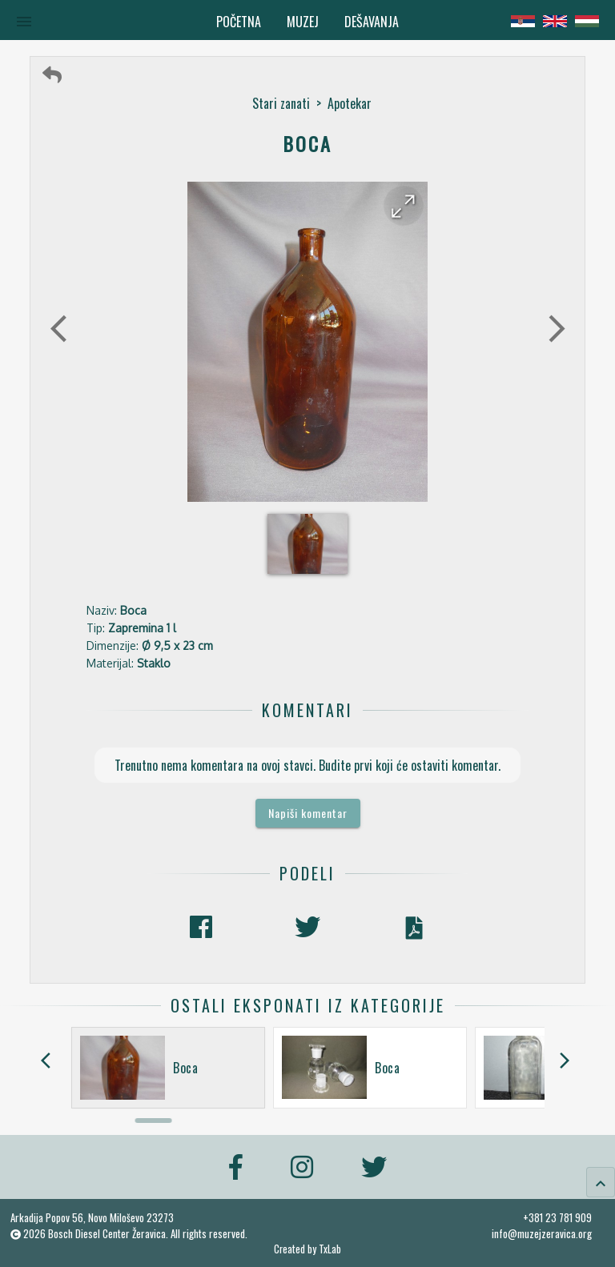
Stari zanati (281, 103)
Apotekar (350, 103)
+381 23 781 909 (557, 1217)
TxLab (330, 1249)
